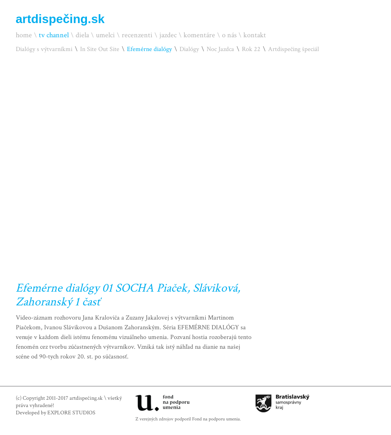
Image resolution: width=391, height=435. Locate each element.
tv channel (54, 35)
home (24, 35)
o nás (229, 35)
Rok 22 (251, 49)
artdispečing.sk (60, 19)
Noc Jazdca (220, 49)
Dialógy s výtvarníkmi (44, 49)
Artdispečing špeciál (293, 49)
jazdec (168, 35)
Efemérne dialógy (149, 49)
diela (82, 35)
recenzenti (137, 35)
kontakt (254, 35)
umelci (105, 35)
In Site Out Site (99, 49)
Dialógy (189, 49)
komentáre (199, 35)
